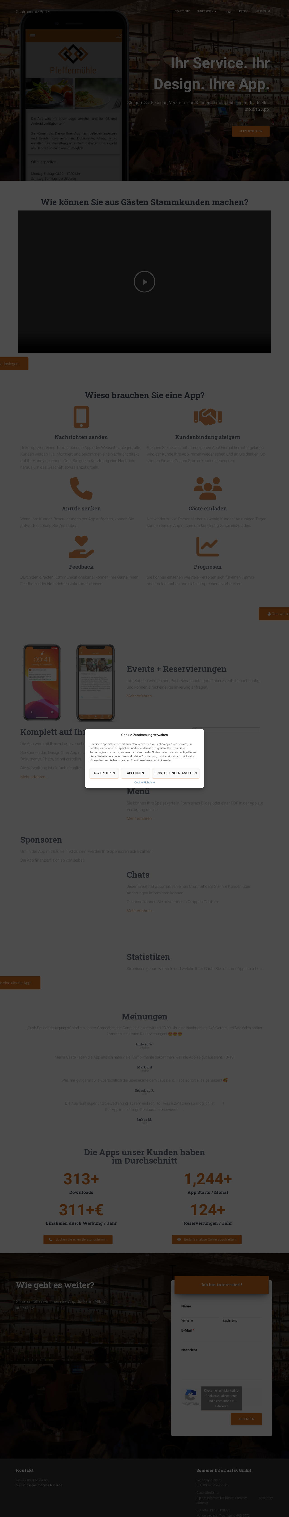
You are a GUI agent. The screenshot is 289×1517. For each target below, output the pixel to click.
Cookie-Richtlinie (144, 782)
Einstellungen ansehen (176, 773)
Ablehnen (135, 773)
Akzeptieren (104, 773)
